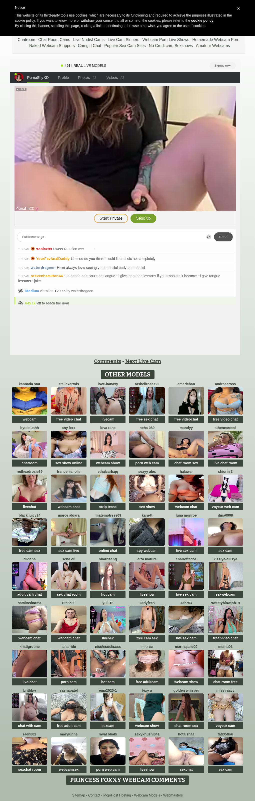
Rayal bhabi (108, 734)
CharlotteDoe (186, 559)
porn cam (68, 682)
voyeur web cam (225, 507)
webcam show (108, 463)
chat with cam (29, 726)
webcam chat (69, 507)
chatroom (30, 463)
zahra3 (186, 603)
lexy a (147, 690)
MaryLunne (69, 734)
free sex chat (147, 419)
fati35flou (225, 734)
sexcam (108, 726)
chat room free (225, 682)
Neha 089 (147, 428)
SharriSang (108, 559)
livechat (29, 507)
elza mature (147, 559)
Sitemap (78, 795)
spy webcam (147, 551)
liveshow (147, 594)
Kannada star (29, 384)
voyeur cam (225, 726)
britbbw (29, 690)
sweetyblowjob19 (225, 603)
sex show (147, 507)
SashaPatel (69, 690)
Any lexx (69, 428)
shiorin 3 (225, 472)
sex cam (225, 551)
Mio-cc (147, 647)
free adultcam (147, 682)
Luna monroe (186, 515)
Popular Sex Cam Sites (125, 46)
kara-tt (147, 515)
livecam (108, 419)
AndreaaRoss (225, 384)
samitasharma (29, 603)
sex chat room (69, 594)
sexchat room (29, 769)
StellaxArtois (68, 384)
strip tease (108, 507)
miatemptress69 (107, 515)
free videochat (186, 419)
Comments (107, 361)
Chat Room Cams (54, 40)
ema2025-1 (108, 690)
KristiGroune (30, 647)
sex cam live (68, 551)
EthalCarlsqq (108, 472)
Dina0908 (225, 515)
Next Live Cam (143, 361)
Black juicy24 (29, 515)
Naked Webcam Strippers (52, 46)
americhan (186, 384)
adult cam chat (29, 594)
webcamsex (69, 769)
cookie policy (202, 21)
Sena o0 (68, 559)
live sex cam (186, 551)
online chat (108, 551)
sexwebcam (225, 594)
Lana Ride (69, 647)
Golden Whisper (186, 690)
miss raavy (225, 690)
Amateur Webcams (213, 46)
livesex (108, 638)
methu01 (225, 647)
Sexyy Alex (147, 472)
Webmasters (173, 795)
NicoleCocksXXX (108, 647)
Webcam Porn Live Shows (165, 40)
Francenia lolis (68, 472)
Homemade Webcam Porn (215, 40)
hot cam (108, 594)
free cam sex (29, 551)
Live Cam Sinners (123, 40)
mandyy (186, 428)
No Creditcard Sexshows (171, 46)
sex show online (68, 463)
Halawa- (186, 472)
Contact (94, 795)
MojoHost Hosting (117, 795)
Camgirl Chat (89, 46)
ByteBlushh (29, 428)
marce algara (69, 515)
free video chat (68, 419)
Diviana (30, 559)
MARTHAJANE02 (186, 647)
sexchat (186, 769)
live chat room (225, 463)
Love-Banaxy (108, 384)
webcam (29, 419)
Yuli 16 (108, 603)
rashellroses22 (147, 384)
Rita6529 (69, 603)
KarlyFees (147, 603)
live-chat (29, 682)
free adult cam (69, 726)
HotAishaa (186, 734)
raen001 (29, 734)
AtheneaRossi (225, 428)
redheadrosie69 (30, 472)
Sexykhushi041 (147, 734)
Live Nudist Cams (88, 40)
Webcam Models (147, 795)
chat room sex (186, 463)
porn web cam (147, 463)
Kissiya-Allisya (225, 559)
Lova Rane (108, 428)
